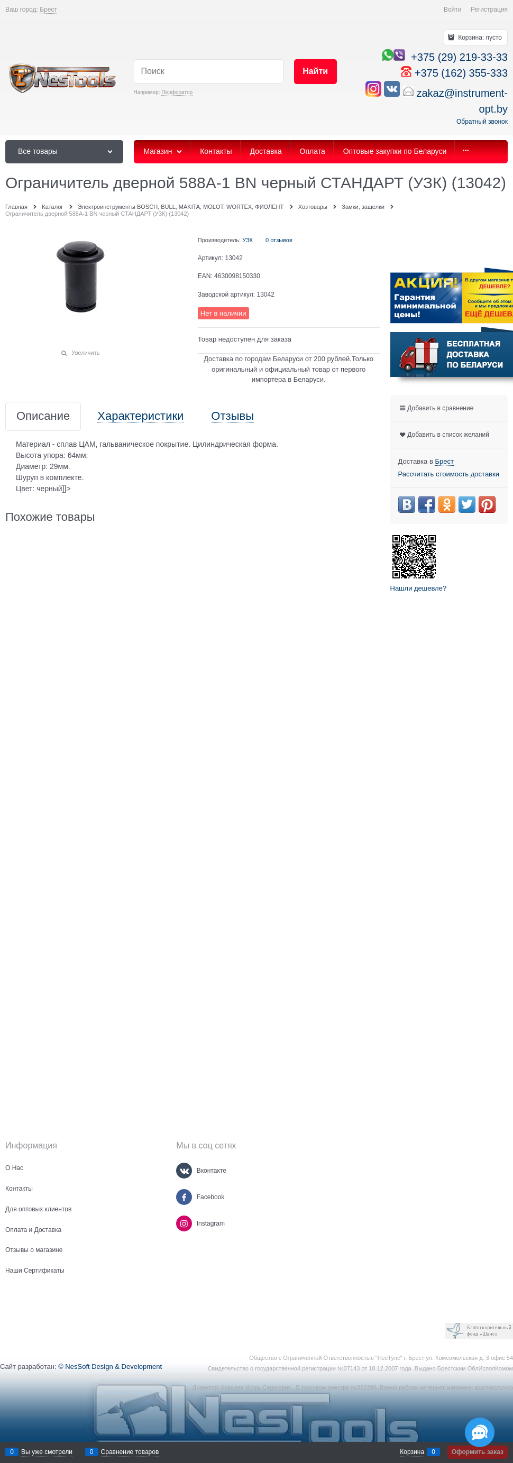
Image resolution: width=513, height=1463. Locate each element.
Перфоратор (177, 92)
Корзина (412, 1452)
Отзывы (232, 416)
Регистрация (489, 9)
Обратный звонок (482, 121)
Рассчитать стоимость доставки (448, 474)
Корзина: (479, 37)
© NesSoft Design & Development (110, 1366)
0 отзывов (278, 240)
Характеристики (140, 416)
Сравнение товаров (130, 1452)
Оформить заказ (477, 1452)
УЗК (247, 240)
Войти (453, 9)
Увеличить (85, 352)
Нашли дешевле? (418, 588)
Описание (43, 416)
